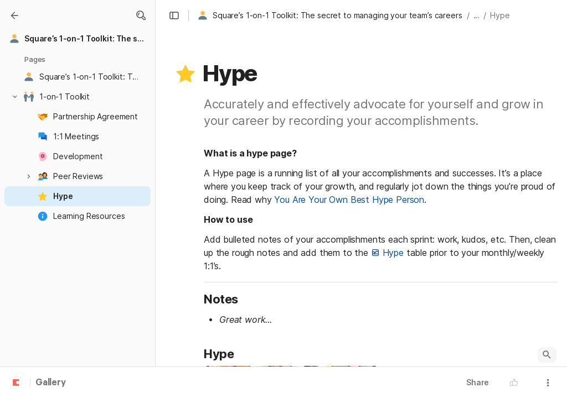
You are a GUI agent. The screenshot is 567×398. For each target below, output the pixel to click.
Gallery (50, 383)
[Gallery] (14, 15)
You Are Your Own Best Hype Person (349, 199)
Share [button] (477, 382)
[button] (140, 15)
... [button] (476, 15)
